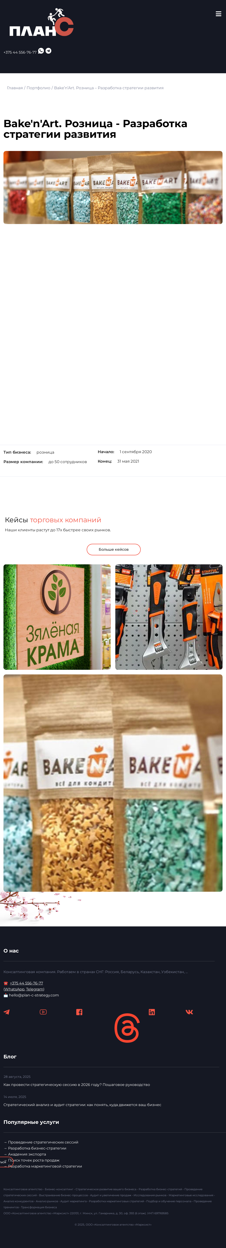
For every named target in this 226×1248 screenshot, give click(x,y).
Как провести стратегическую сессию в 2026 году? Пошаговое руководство (76, 1084)
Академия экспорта (27, 1154)
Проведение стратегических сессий (43, 1142)
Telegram (34, 989)
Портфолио (38, 88)
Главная (15, 88)
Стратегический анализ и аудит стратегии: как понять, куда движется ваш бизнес (82, 1105)
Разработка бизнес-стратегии (37, 1148)
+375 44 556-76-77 (20, 52)
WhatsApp (14, 989)
